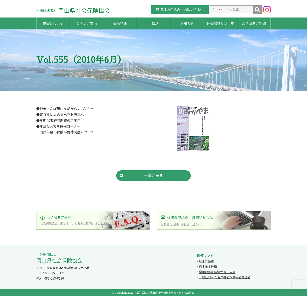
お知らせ (187, 23)
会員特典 (120, 23)
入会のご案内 (86, 23)
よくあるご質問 (254, 23)
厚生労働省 (206, 261)
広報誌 (153, 23)
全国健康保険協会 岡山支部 (217, 272)
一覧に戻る (141, 175)
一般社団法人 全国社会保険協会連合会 (224, 277)
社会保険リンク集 (220, 23)
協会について (53, 23)
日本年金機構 (208, 266)
